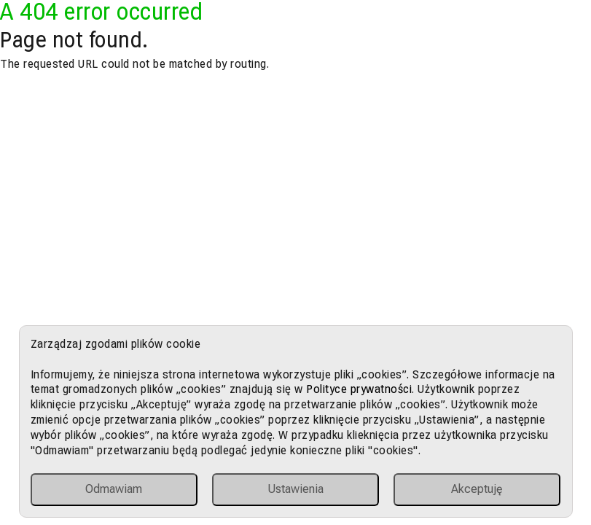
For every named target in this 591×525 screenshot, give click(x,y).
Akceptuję (477, 489)
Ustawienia (295, 489)
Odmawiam (113, 489)
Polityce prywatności (359, 389)
